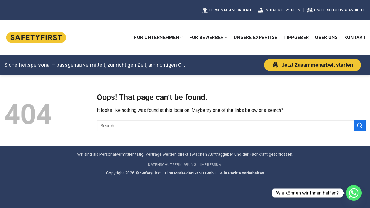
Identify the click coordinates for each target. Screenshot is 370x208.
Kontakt (355, 37)
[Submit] (360, 125)
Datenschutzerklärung (172, 165)
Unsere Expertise (255, 37)
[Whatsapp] (354, 193)
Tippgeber (296, 37)
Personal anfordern (226, 10)
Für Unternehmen (158, 37)
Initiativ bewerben (279, 10)
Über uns (326, 37)
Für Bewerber (208, 37)
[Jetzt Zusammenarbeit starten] (312, 65)
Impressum (211, 165)
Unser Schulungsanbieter (336, 10)
